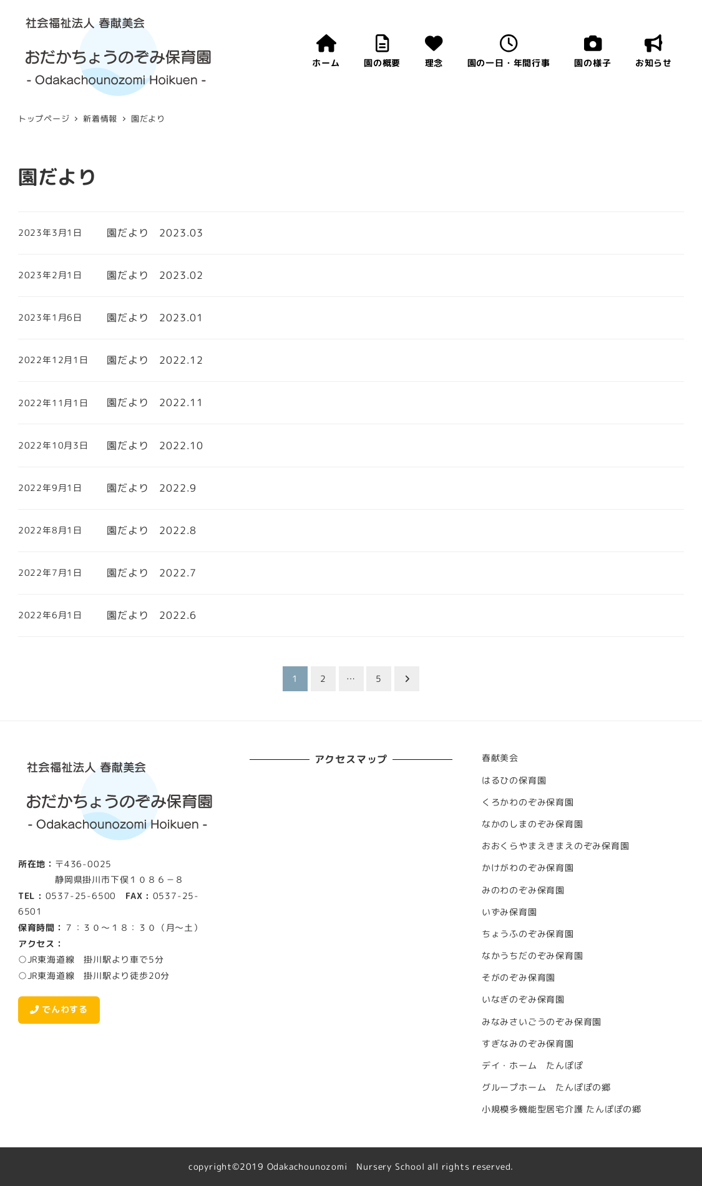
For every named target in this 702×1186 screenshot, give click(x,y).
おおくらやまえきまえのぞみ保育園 (556, 846)
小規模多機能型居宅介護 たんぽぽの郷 (561, 1109)
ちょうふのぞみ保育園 (528, 934)
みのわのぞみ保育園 (523, 890)
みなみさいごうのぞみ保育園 (542, 1022)
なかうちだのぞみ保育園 (532, 956)
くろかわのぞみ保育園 (528, 802)
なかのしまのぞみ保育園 (532, 824)
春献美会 (500, 758)
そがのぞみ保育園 (518, 977)
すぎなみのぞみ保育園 (528, 1044)
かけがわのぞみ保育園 (528, 868)
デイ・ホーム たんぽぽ (532, 1065)
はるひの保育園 (514, 780)
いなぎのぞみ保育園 (523, 999)
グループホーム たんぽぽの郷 (546, 1087)
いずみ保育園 (509, 912)
